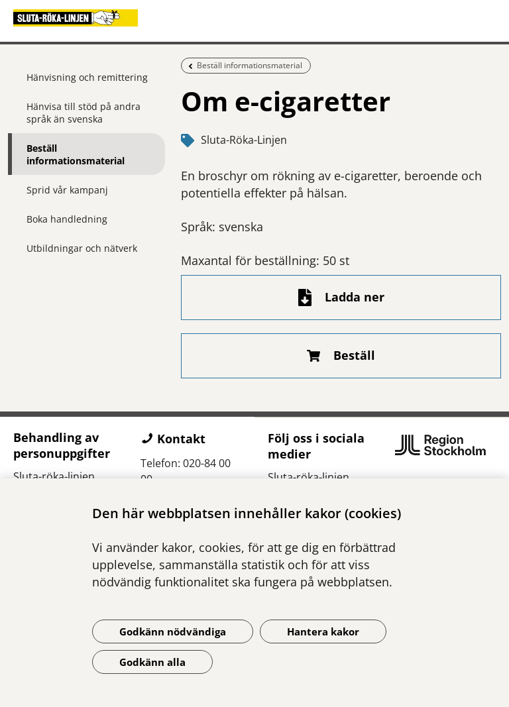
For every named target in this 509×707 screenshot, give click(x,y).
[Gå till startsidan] (254, 18)
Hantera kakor (323, 631)
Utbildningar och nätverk (82, 248)
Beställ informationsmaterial (76, 154)
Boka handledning (67, 219)
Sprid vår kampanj (67, 190)
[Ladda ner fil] (340, 298)
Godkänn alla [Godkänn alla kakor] (152, 662)
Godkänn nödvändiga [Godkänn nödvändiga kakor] (172, 631)
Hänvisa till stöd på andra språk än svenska (84, 112)
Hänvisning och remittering (87, 77)
